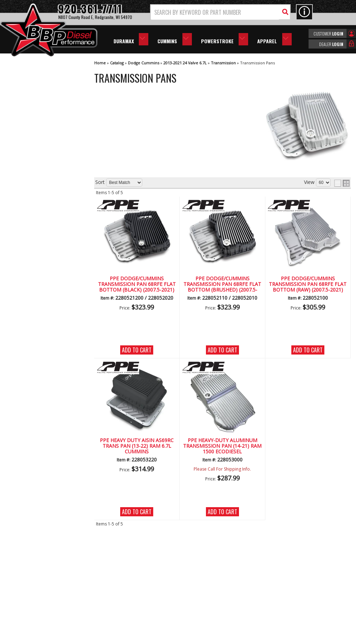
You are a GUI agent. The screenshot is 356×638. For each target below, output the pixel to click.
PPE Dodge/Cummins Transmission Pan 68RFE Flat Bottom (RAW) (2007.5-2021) (308, 284)
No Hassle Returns (40, 235)
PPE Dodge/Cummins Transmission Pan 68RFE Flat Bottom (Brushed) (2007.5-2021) (222, 284)
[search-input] (215, 12)
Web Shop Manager (241, 633)
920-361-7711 (35, 289)
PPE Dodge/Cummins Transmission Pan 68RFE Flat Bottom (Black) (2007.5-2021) (137, 284)
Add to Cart (136, 350)
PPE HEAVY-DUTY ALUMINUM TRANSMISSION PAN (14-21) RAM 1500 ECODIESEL (222, 446)
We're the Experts (39, 195)
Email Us (29, 274)
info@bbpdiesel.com (204, 593)
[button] (220, 12)
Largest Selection (39, 215)
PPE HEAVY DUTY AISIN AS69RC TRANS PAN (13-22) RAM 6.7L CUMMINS (137, 446)
